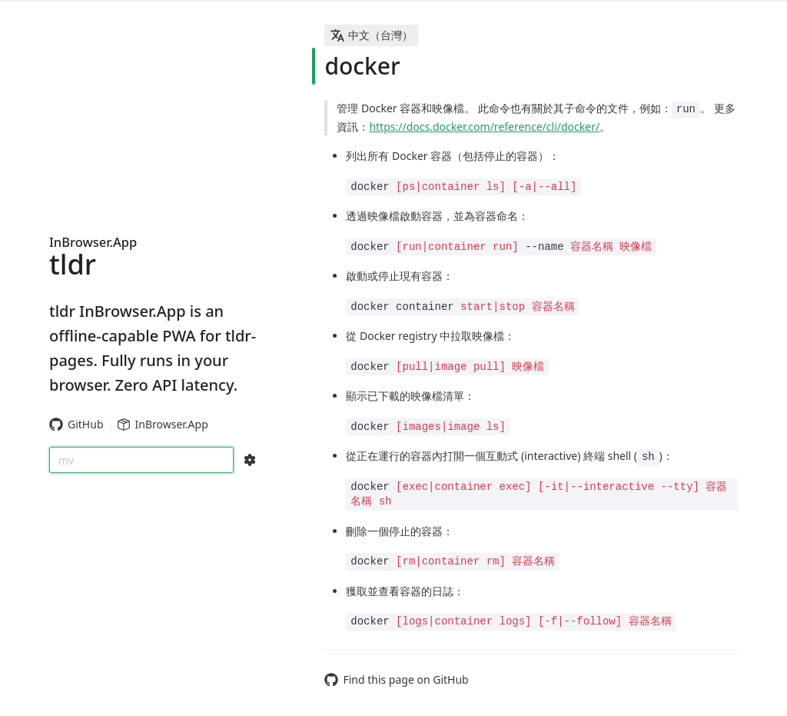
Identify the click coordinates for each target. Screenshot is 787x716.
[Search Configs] (250, 460)
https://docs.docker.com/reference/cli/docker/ (484, 126)
